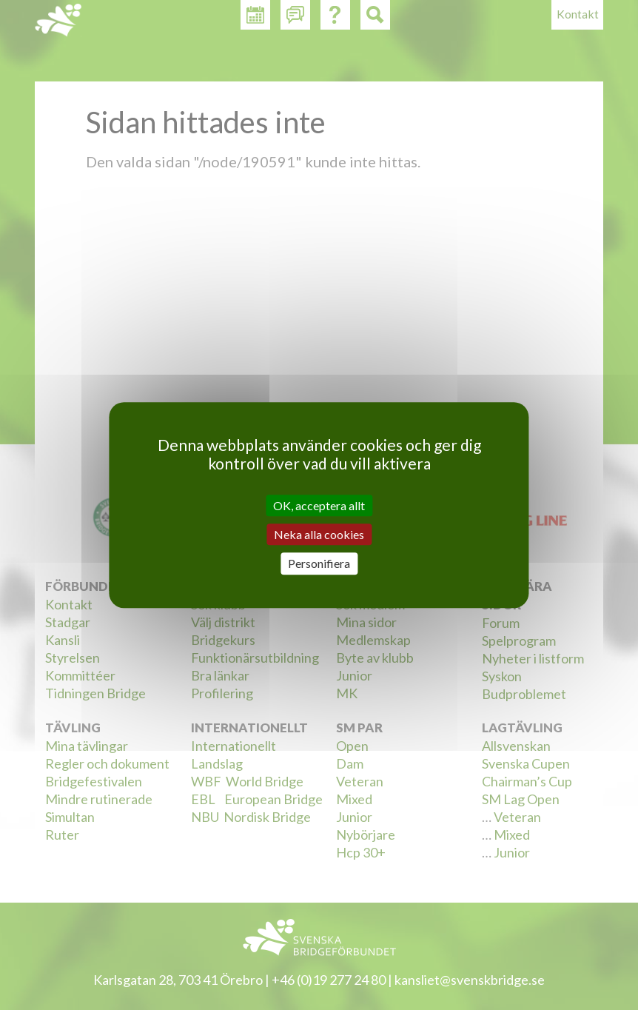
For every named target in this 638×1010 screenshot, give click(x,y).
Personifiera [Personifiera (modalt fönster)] (319, 564)
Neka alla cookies (319, 534)
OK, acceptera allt (319, 505)
